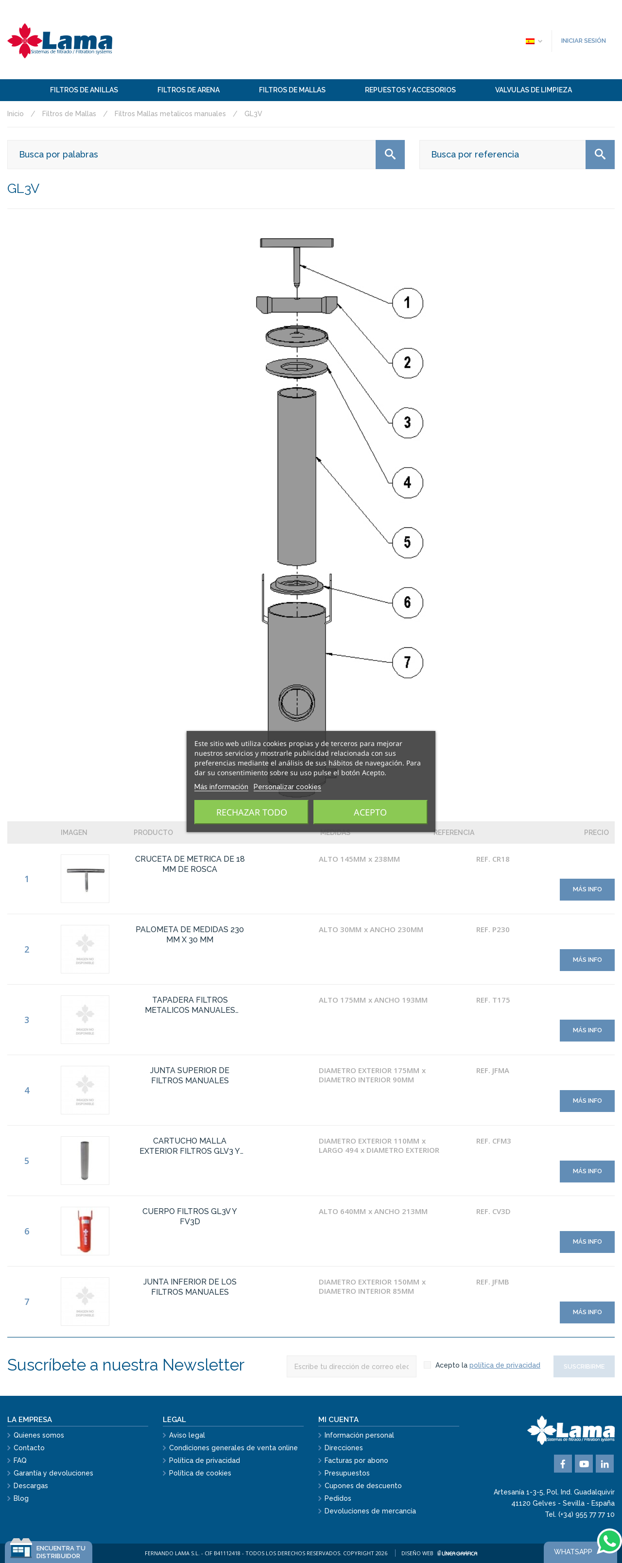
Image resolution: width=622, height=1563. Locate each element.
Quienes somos (39, 1435)
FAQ (20, 1460)
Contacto (29, 1448)
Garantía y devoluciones (53, 1473)
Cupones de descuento (363, 1486)
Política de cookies (200, 1473)
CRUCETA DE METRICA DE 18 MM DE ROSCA (190, 864)
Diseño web (439, 1553)
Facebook (563, 1464)
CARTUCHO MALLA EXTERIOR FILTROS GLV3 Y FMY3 (189, 1146)
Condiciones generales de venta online (233, 1448)
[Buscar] (206, 154)
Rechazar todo (251, 812)
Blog (21, 1498)
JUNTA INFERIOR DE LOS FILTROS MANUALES (190, 1287)
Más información (221, 787)
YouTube (584, 1464)
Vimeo (605, 1464)
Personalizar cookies (287, 787)
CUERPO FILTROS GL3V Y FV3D (189, 1216)
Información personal (359, 1435)
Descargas (31, 1486)
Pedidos (338, 1498)
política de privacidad (504, 1365)
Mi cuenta (338, 1419)
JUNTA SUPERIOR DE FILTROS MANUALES (189, 1075)
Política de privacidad (204, 1460)
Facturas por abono (356, 1460)
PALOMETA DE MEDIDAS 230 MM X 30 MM (190, 934)
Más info (587, 889)
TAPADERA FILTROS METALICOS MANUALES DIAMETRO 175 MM (190, 1005)
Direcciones (344, 1448)
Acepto (370, 812)
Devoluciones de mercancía (370, 1511)
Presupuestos (347, 1473)
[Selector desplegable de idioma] (533, 41)
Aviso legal (187, 1435)
